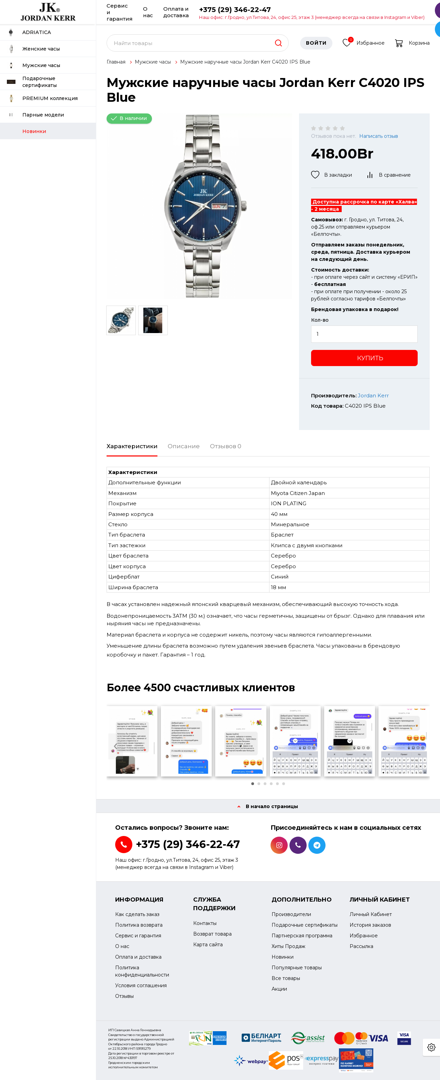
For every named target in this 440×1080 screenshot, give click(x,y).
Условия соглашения (141, 985)
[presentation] (115, 746)
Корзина (412, 43)
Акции (279, 989)
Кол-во (320, 320)
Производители (291, 914)
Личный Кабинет (371, 914)
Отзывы (124, 996)
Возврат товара (212, 934)
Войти (316, 43)
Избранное (364, 42)
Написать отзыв (378, 136)
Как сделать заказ (137, 914)
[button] (253, 784)
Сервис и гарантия (120, 12)
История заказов (370, 925)
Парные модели (35, 115)
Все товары (286, 978)
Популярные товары (297, 968)
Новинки (283, 957)
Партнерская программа (302, 936)
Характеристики (132, 446)
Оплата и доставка (176, 12)
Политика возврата (139, 925)
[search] (278, 43)
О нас (148, 12)
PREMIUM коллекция (42, 98)
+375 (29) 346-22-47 (312, 12)
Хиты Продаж (288, 946)
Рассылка (361, 946)
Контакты (205, 923)
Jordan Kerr (373, 395)
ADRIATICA (29, 32)
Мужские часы (33, 65)
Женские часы (33, 49)
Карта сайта (208, 944)
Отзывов (225, 446)
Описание (184, 446)
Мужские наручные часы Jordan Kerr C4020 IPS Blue (245, 62)
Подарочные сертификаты (32, 81)
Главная (116, 62)
